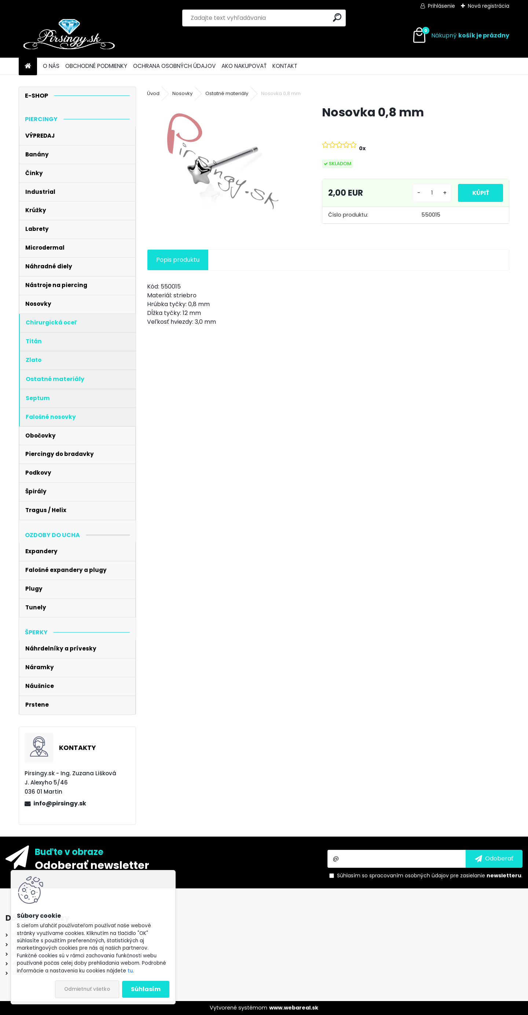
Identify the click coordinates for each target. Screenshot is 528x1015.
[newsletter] (494, 858)
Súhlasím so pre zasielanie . (429, 875)
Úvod (153, 93)
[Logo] (69, 35)
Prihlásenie (441, 6)
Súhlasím (146, 989)
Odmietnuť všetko (87, 989)
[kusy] (430, 192)
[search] (337, 17)
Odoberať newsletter (92, 865)
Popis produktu (177, 259)
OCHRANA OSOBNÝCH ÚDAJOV (174, 66)
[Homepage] (28, 66)
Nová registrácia (488, 6)
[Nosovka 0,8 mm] (222, 161)
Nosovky (182, 93)
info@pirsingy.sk (59, 803)
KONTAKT (284, 66)
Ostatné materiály (226, 93)
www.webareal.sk (293, 1007)
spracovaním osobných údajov (409, 875)
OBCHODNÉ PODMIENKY (96, 66)
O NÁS (51, 66)
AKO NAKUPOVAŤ (244, 66)
